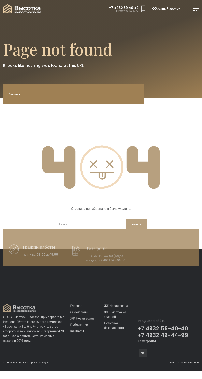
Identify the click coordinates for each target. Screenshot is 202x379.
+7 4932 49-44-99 (99, 263)
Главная (14, 94)
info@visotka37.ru (127, 11)
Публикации (79, 348)
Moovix (194, 362)
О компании (79, 335)
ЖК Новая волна (82, 342)
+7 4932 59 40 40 (123, 8)
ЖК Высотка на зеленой (115, 338)
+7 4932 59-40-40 (111, 267)
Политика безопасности (114, 349)
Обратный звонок (166, 8)
